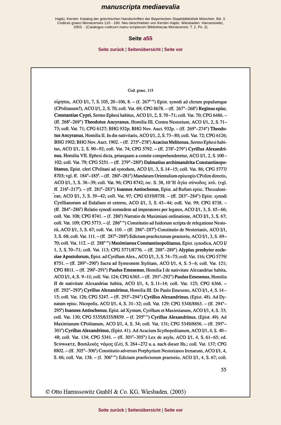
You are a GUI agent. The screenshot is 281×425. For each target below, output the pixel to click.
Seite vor (173, 49)
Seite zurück (111, 49)
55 (147, 38)
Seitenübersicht (144, 49)
